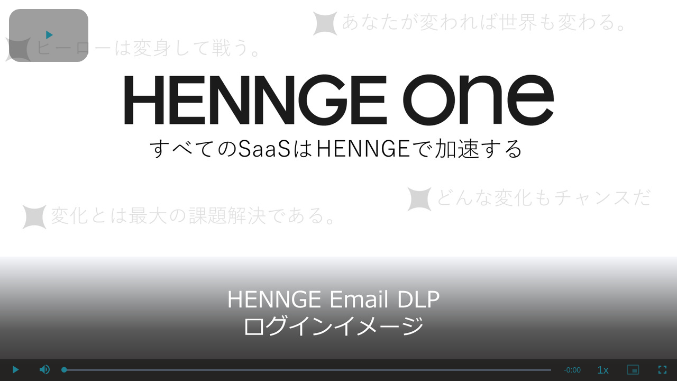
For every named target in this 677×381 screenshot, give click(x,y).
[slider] (308, 370)
